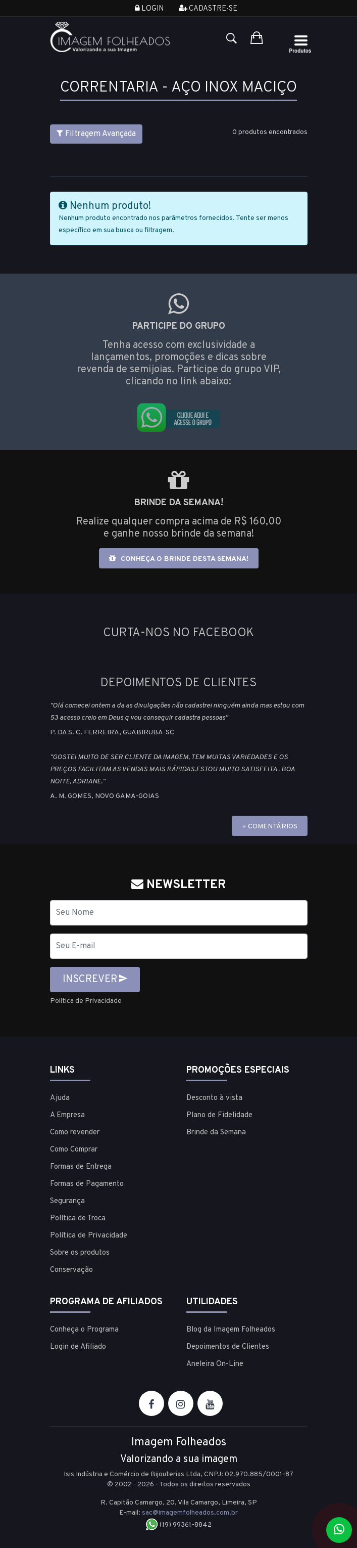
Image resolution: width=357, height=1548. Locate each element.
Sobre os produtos (80, 1253)
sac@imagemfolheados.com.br (190, 1513)
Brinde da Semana (216, 1132)
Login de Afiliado (78, 1347)
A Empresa (67, 1115)
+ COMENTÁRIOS (269, 826)
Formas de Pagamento (87, 1184)
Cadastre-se (208, 9)
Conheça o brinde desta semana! (178, 558)
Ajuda (60, 1098)
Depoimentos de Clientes (227, 1347)
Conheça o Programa (84, 1330)
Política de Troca (78, 1218)
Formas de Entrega (81, 1167)
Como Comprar (73, 1150)
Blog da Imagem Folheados (230, 1330)
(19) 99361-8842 (178, 1525)
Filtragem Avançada (96, 134)
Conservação (71, 1270)
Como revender (74, 1132)
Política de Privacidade (86, 1001)
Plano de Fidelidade (219, 1115)
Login (149, 9)
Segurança (67, 1201)
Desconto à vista (214, 1098)
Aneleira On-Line (214, 1364)
